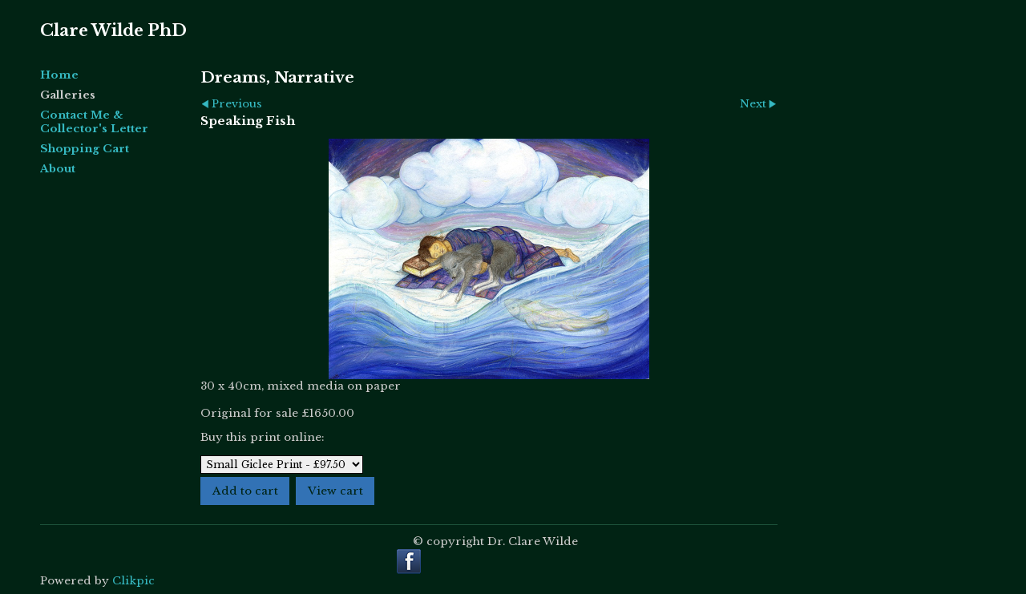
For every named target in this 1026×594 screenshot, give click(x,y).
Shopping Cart (84, 149)
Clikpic (133, 581)
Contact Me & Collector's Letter (94, 121)
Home (59, 75)
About (57, 169)
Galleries (67, 95)
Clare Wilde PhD (113, 30)
